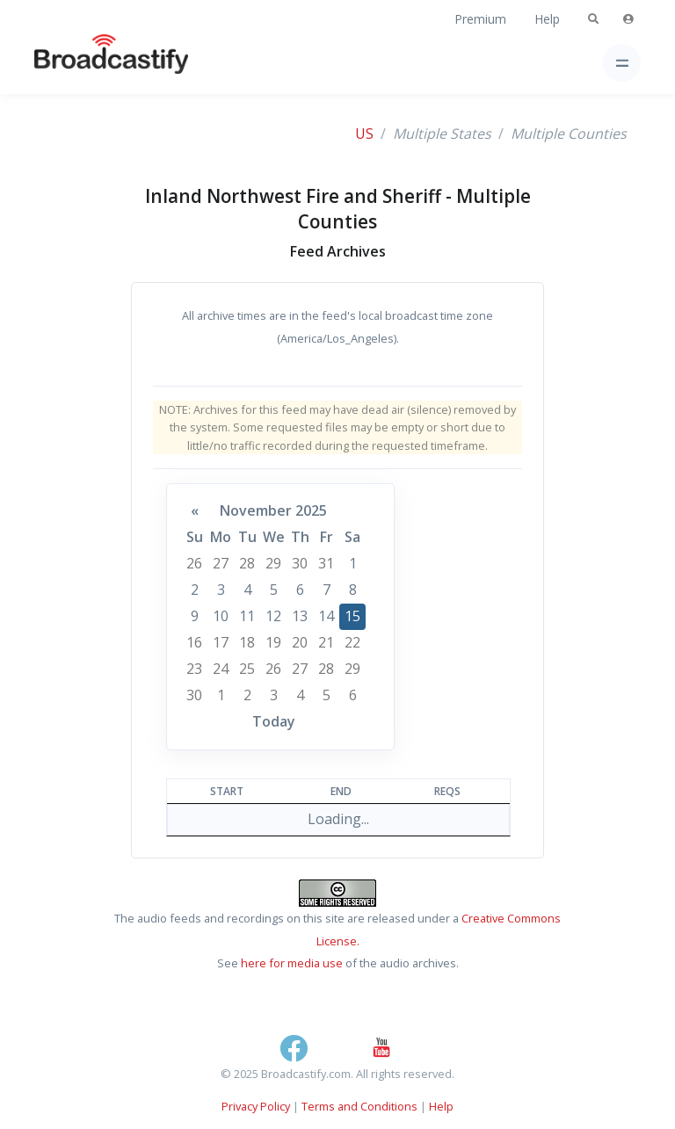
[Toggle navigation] (622, 63)
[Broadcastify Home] (83, 63)
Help (547, 19)
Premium (480, 19)
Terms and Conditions (359, 1106)
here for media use (292, 963)
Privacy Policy (255, 1106)
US (364, 133)
